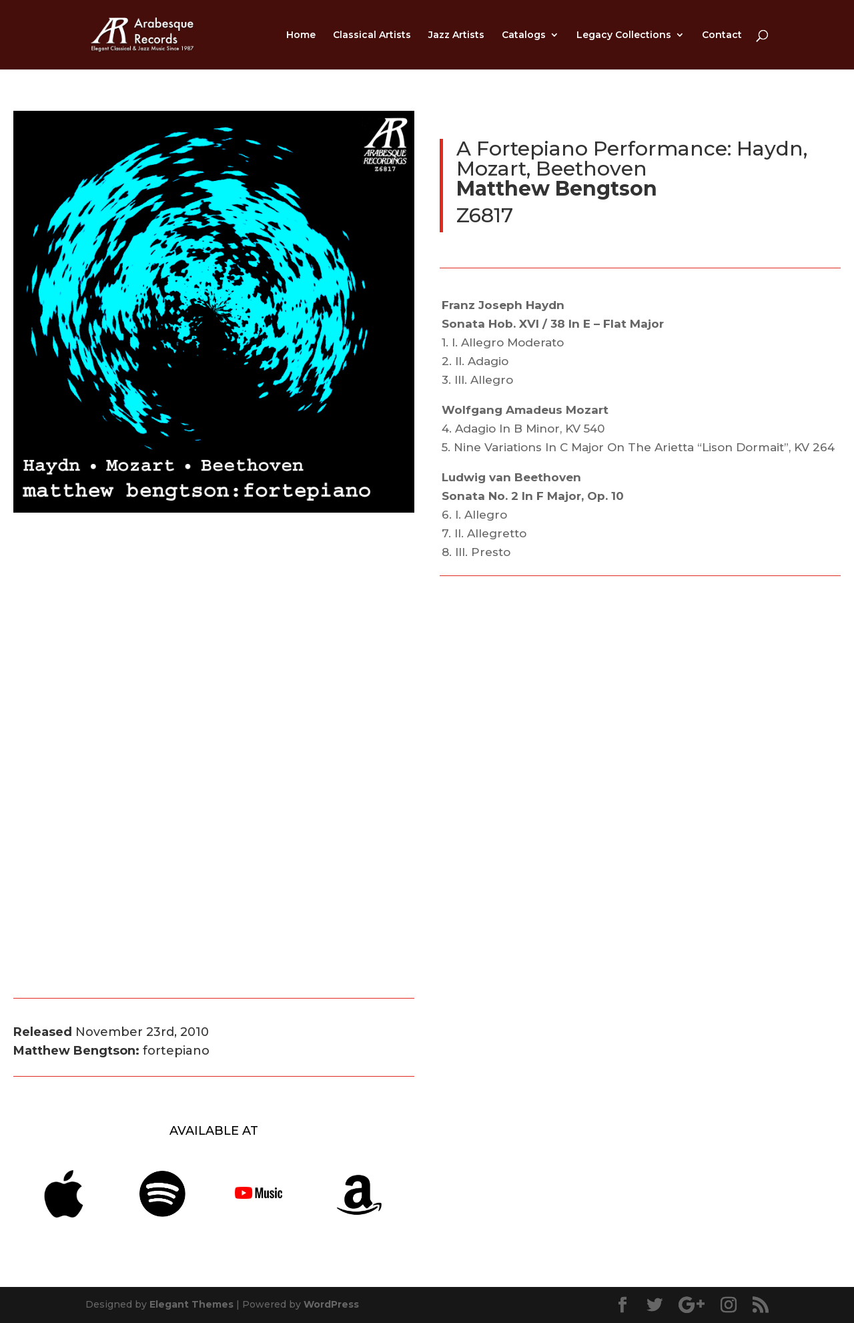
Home (301, 35)
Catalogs (524, 35)
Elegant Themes (191, 1304)
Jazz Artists (456, 35)
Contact (722, 35)
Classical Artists (372, 35)
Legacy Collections (623, 35)
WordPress (331, 1304)
